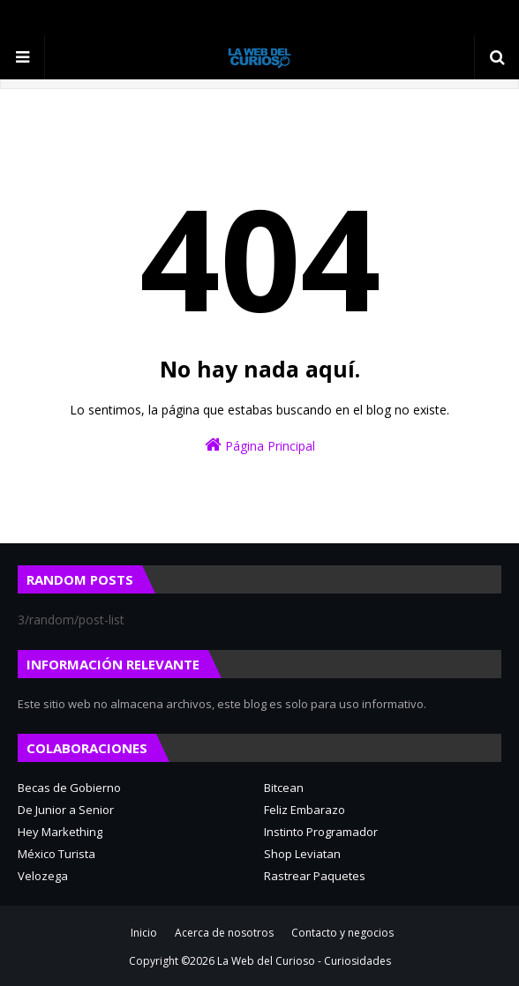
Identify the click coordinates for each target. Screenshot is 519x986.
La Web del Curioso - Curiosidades (304, 960)
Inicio (144, 932)
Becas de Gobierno (69, 788)
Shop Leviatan (302, 854)
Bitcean (284, 788)
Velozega (43, 876)
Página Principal (260, 445)
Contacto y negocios (342, 932)
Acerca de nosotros (224, 932)
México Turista (56, 854)
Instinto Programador (321, 832)
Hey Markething (60, 832)
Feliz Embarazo (304, 810)
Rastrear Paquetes (314, 876)
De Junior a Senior (66, 810)
